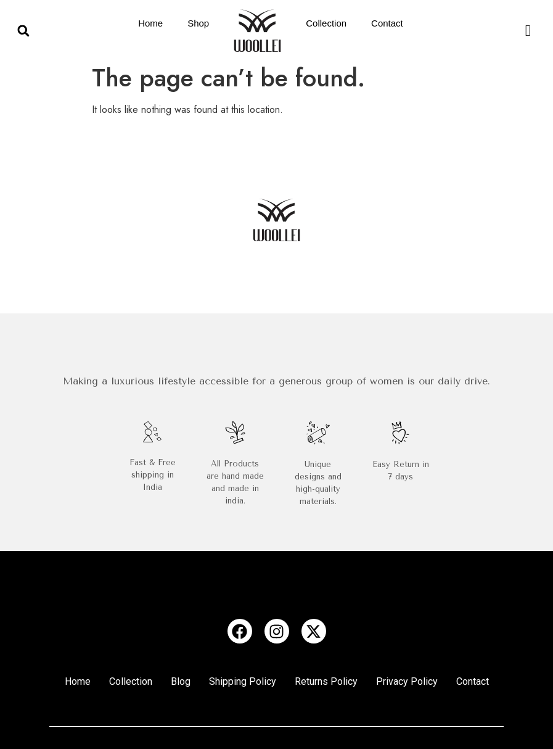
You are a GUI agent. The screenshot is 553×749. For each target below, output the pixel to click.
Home (150, 23)
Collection (326, 23)
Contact (387, 23)
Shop (198, 23)
